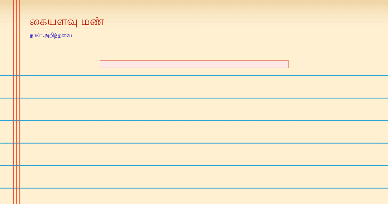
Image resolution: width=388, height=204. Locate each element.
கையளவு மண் (66, 21)
